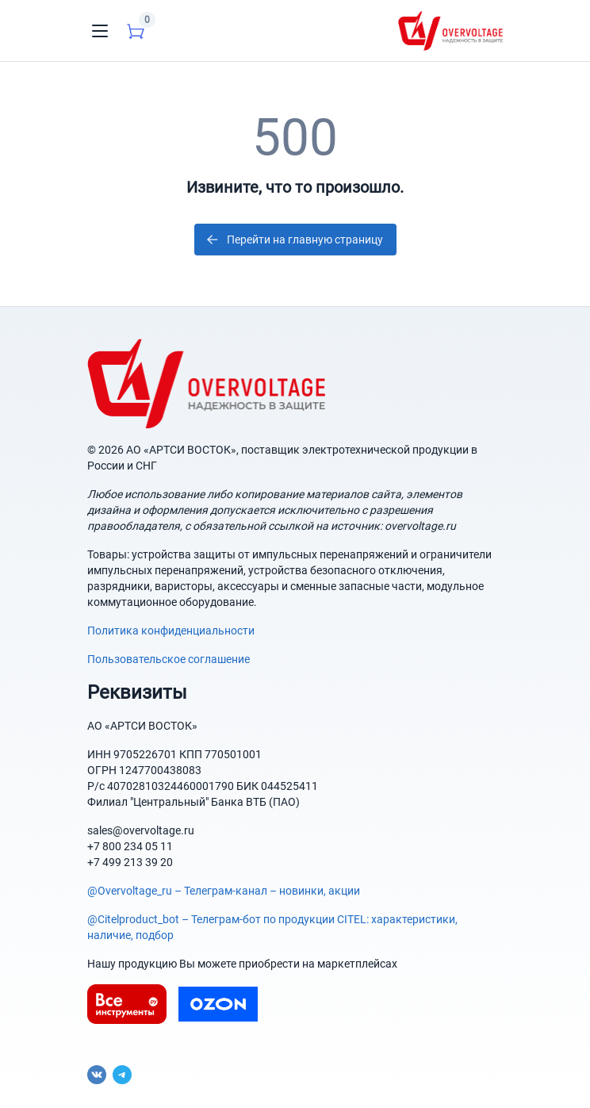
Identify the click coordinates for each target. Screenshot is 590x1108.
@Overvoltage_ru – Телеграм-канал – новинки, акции (223, 890)
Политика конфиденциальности (171, 630)
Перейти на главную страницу (294, 239)
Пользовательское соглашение (168, 659)
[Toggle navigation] (100, 31)
